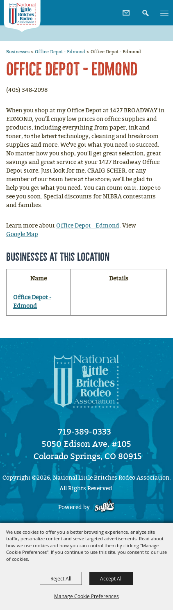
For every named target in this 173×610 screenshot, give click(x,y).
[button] (144, 10)
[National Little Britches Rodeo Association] (22, 16)
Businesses (18, 52)
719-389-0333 (84, 432)
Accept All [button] (111, 578)
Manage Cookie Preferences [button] (86, 596)
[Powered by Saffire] (104, 507)
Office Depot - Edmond (60, 52)
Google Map (22, 234)
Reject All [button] (60, 578)
